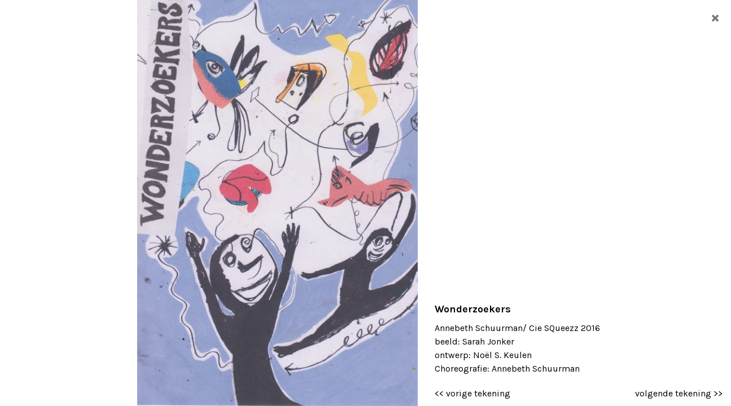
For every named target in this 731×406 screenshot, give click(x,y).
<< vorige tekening (472, 393)
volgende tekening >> (679, 393)
